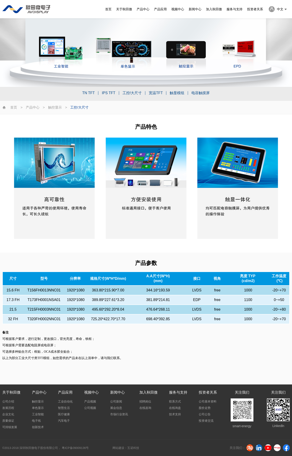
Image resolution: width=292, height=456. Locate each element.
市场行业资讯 (119, 414)
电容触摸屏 (200, 93)
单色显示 (38, 408)
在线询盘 (175, 408)
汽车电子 (64, 420)
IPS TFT (108, 93)
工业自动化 (65, 401)
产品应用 (160, 9)
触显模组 (177, 93)
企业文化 (8, 414)
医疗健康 (64, 414)
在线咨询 (145, 408)
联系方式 (175, 401)
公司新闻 (116, 401)
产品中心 (143, 9)
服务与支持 (234, 9)
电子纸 (36, 420)
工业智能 (38, 414)
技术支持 (175, 414)
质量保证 (8, 420)
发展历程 (8, 408)
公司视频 (90, 408)
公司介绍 (8, 401)
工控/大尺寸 (132, 93)
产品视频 (90, 401)
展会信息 (116, 408)
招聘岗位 (145, 401)
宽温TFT (156, 93)
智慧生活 (64, 408)
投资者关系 (255, 9)
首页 (108, 9)
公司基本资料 (207, 401)
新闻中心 (195, 9)
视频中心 (177, 9)
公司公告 (205, 414)
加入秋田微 (214, 9)
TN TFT (88, 93)
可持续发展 (9, 427)
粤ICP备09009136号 (75, 448)
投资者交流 (206, 420)
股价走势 (205, 408)
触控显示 (55, 107)
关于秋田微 (124, 9)
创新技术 (38, 427)
